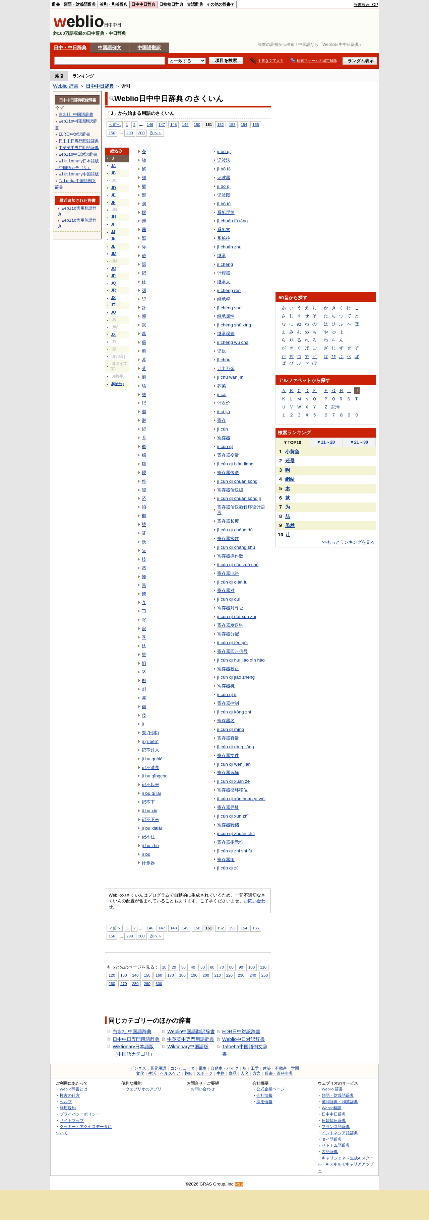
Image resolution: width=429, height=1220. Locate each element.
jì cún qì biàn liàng (235, 463)
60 (212, 967)
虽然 (290, 525)
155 (255, 124)
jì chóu (224, 359)
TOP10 (292, 442)
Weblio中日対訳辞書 (243, 1039)
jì (143, 724)
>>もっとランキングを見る (348, 542)
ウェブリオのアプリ (143, 1089)
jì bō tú (224, 203)
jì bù (146, 854)
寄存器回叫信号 (232, 651)
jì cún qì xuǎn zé (233, 781)
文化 (140, 1073)
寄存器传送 (228, 472)
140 (135, 975)
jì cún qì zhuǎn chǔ (236, 833)
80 (231, 967)
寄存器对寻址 (230, 607)
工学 (255, 1068)
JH (113, 217)
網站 (290, 479)
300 (141, 133)
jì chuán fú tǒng (232, 220)
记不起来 (150, 784)
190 (194, 975)
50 (202, 967)
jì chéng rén (229, 290)
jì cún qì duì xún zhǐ (236, 616)
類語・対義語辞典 (80, 4)
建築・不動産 (275, 1068)
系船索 (223, 229)
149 (185, 124)
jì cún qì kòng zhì (234, 711)
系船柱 (223, 238)
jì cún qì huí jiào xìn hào (241, 660)
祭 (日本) (150, 732)
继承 (221, 255)
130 (123, 975)
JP (113, 276)
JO (113, 268)
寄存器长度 (228, 521)
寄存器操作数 (230, 555)
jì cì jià (223, 411)
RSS (239, 1184)
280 (135, 983)
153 (232, 124)
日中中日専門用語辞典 (136, 1039)
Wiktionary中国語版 (187, 1046)
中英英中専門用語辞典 (190, 1039)
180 (182, 975)
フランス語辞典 (336, 1126)
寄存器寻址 (228, 807)
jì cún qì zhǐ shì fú (234, 850)
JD (113, 187)
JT (113, 305)
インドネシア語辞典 (340, 1133)
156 (112, 133)
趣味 (188, 1073)
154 (244, 124)
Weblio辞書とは (73, 1089)
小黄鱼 (292, 451)
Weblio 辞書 (65, 86)
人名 (245, 1073)
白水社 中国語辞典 (132, 1031)
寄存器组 (226, 859)
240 (253, 975)
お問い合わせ (203, 1089)
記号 (335, 406)
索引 (59, 75)
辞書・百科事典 (279, 1073)
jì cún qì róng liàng (235, 746)
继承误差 (226, 333)
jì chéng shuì (230, 307)
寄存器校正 (228, 668)
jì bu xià (149, 810)
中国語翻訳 (149, 47)
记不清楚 (150, 767)
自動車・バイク (224, 1068)
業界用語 (158, 1068)
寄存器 (223, 437)
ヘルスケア (170, 1073)
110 (263, 967)
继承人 (223, 281)
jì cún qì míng (230, 729)
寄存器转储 (228, 824)
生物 (221, 1073)
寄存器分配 (228, 633)
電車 (202, 1068)
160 (159, 975)
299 (129, 133)
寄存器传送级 (230, 489)
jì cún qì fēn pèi (232, 642)
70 (222, 967)
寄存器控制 (228, 703)
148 (173, 124)
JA (113, 165)
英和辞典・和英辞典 (340, 1101)
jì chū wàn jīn (230, 377)
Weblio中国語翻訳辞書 (191, 1031)
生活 (152, 1073)
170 (170, 975)
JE (113, 195)
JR (113, 290)
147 (162, 124)
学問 (295, 1068)
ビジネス (138, 1068)
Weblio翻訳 (332, 1107)
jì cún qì (225, 446)
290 (147, 983)
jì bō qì (224, 186)
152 (220, 124)
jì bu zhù (150, 845)
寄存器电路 (228, 573)
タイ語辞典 (332, 1139)
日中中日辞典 (143, 4)
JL (113, 246)
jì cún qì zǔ (228, 867)
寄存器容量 (228, 738)
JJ (113, 231)
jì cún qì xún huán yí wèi (241, 798)
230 (241, 975)
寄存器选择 (228, 772)
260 (112, 983)
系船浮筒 (226, 212)
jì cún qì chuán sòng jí (239, 498)
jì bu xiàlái (152, 828)
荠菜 (221, 385)
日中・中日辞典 (70, 47)
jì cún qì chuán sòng (237, 481)
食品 (233, 1073)
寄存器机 (226, 685)
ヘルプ (66, 1101)
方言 (257, 1073)
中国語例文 (109, 47)
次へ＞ (156, 133)
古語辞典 (195, 4)
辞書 (56, 4)
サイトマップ (72, 1120)
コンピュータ (182, 1068)
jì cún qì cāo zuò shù (237, 564)
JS (113, 297)
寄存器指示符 (230, 842)
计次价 (223, 402)
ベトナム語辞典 (336, 1145)
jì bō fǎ (224, 168)
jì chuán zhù (229, 246)
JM (113, 253)
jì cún (222, 429)
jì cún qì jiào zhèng (236, 677)
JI (112, 224)
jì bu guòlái (153, 758)
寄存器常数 (228, 538)
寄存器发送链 (230, 625)
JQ (113, 283)
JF (113, 202)
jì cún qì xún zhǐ (233, 816)
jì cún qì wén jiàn (234, 764)
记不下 (148, 802)
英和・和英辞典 (114, 4)
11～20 (326, 442)
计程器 (223, 273)
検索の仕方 (70, 1095)
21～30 (359, 442)
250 (264, 975)
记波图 (223, 195)
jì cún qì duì (229, 599)
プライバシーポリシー (80, 1114)
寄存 (221, 420)
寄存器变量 (228, 455)
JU (113, 312)
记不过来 (150, 750)
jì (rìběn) (150, 741)
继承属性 (226, 316)
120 (112, 975)
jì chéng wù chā (232, 342)
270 (123, 983)
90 (241, 967)
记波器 (223, 177)
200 (206, 975)
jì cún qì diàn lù (232, 582)
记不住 (148, 836)
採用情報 (264, 1101)
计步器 (148, 862)
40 (193, 967)
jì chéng (225, 264)
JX (113, 334)
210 (217, 975)
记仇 (221, 351)
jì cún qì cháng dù (235, 529)
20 (174, 967)
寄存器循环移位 (232, 789)
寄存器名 (226, 720)
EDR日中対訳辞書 (241, 1031)
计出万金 (226, 368)
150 (197, 124)
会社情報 (264, 1095)
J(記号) (117, 383)
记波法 (223, 160)
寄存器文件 (228, 755)
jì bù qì (224, 151)
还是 (290, 460)
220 (229, 975)
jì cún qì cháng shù (236, 547)
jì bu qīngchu (155, 775)
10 (164, 967)
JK (113, 239)
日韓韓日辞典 (171, 4)
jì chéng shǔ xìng (234, 324)
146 (150, 124)
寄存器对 (226, 590)
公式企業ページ (270, 1089)
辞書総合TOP (366, 4)
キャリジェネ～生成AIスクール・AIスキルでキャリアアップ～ (346, 1164)
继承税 (223, 299)
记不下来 (150, 819)
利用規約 (68, 1107)
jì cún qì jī (227, 694)
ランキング (83, 75)
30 (183, 967)
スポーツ (204, 1073)
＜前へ (115, 124)
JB (113, 173)
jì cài (222, 394)
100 (251, 967)
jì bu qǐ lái (151, 793)
